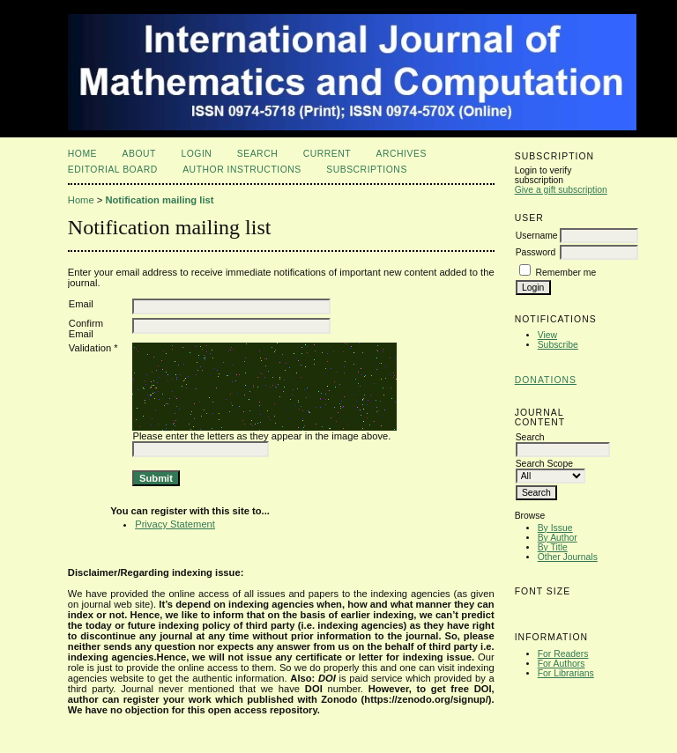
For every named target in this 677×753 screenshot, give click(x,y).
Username (537, 235)
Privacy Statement (175, 524)
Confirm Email (86, 328)
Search (257, 154)
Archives (401, 154)
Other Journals (568, 557)
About (139, 154)
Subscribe (558, 345)
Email (81, 304)
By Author (557, 538)
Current (327, 154)
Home (82, 154)
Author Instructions (241, 169)
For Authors (561, 663)
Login (196, 154)
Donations (546, 380)
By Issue (555, 528)
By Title (553, 547)
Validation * (93, 348)
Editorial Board (113, 169)
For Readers (563, 654)
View (547, 335)
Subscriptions (366, 169)
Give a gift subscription (561, 190)
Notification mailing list (159, 200)
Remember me (566, 272)
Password (536, 252)
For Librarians (566, 673)
